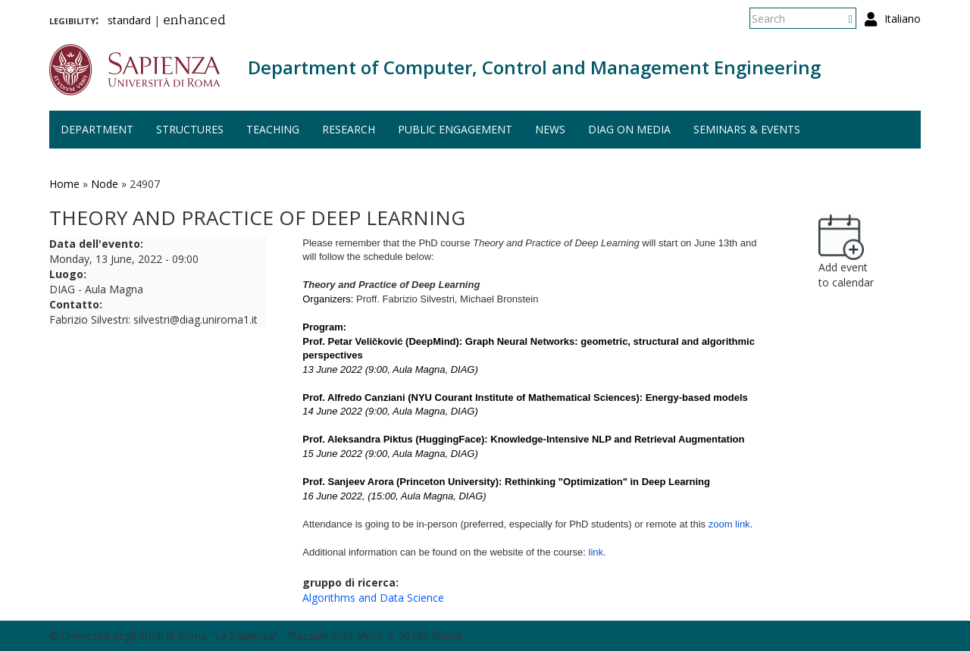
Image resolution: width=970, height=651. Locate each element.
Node (104, 184)
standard (129, 20)
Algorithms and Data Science (373, 597)
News (550, 129)
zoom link (729, 524)
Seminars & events (746, 129)
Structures (190, 129)
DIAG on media (629, 129)
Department (97, 129)
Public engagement (455, 129)
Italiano (902, 18)
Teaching (272, 129)
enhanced (194, 21)
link (596, 552)
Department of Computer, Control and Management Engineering (534, 67)
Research (348, 129)
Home (64, 184)
